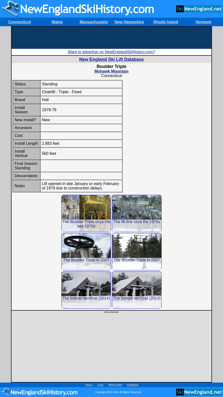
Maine (57, 22)
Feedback (132, 385)
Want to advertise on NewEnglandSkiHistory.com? (111, 52)
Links (100, 385)
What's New (115, 385)
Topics (88, 385)
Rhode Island (165, 22)
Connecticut (19, 22)
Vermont (203, 22)
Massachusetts (94, 22)
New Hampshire (129, 22)
